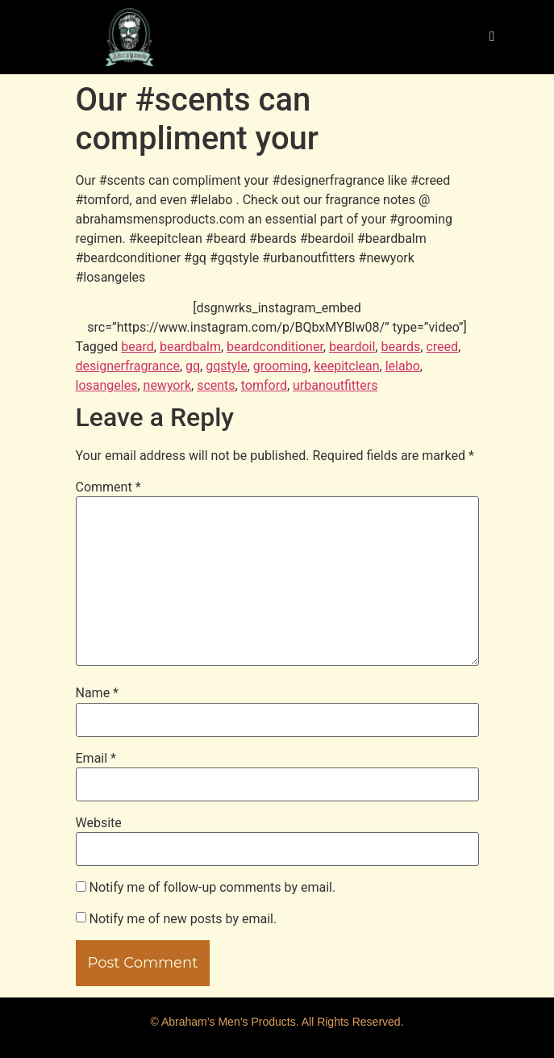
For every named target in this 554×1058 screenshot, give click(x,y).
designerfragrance (128, 366)
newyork (167, 385)
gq (192, 366)
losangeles (107, 385)
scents (216, 385)
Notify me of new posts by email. (183, 919)
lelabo (402, 366)
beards (400, 346)
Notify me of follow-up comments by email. (212, 887)
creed (442, 346)
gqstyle (227, 366)
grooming (280, 366)
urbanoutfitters (335, 385)
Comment (108, 487)
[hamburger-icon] (492, 37)
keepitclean (346, 366)
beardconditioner (275, 346)
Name (97, 693)
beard (137, 346)
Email (96, 758)
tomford (264, 385)
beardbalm (190, 346)
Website (99, 823)
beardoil (352, 346)
